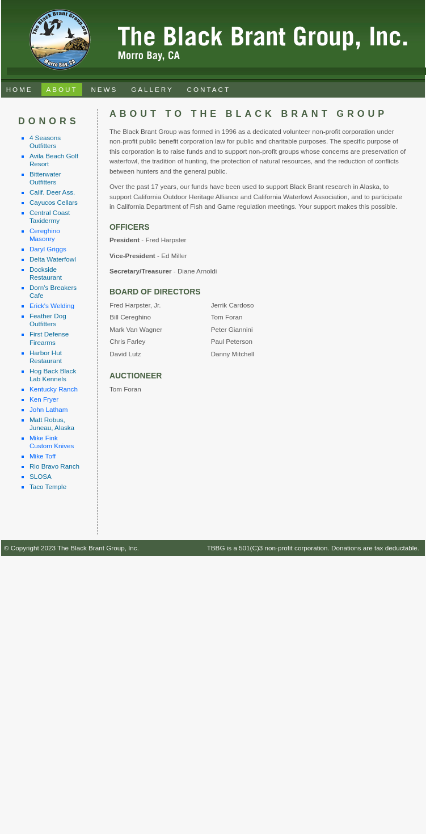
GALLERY (152, 89)
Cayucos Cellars (53, 202)
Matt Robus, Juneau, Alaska (51, 423)
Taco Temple (47, 486)
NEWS (104, 89)
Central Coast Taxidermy (49, 216)
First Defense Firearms (49, 338)
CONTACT (209, 89)
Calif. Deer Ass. (52, 192)
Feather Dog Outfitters (47, 319)
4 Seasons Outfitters (45, 141)
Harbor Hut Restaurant (45, 356)
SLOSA (40, 476)
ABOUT (61, 89)
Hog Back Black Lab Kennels (52, 374)
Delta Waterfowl (52, 259)
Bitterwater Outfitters (45, 178)
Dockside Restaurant (45, 273)
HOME (19, 89)
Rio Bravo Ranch (54, 466)
